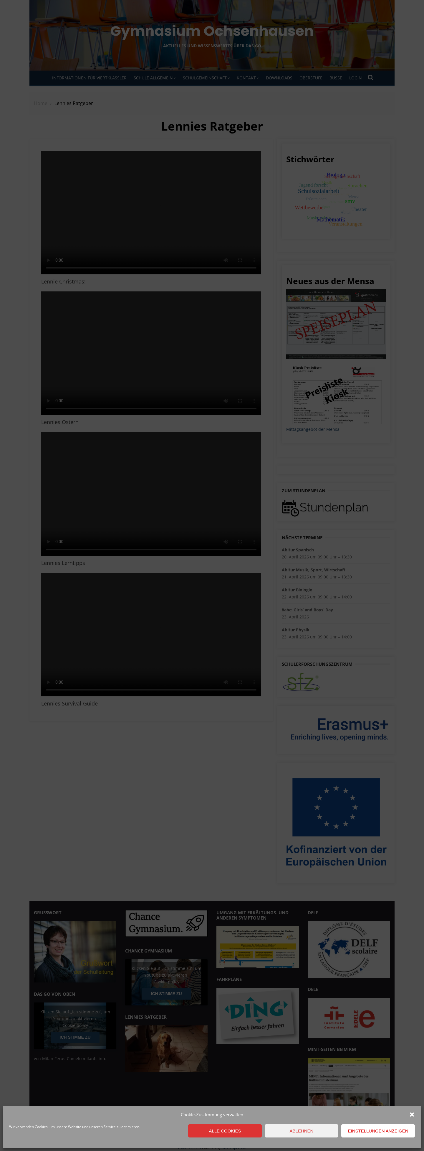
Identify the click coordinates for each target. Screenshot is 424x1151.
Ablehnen (302, 1130)
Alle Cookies (225, 1130)
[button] (412, 1114)
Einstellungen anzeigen (378, 1130)
